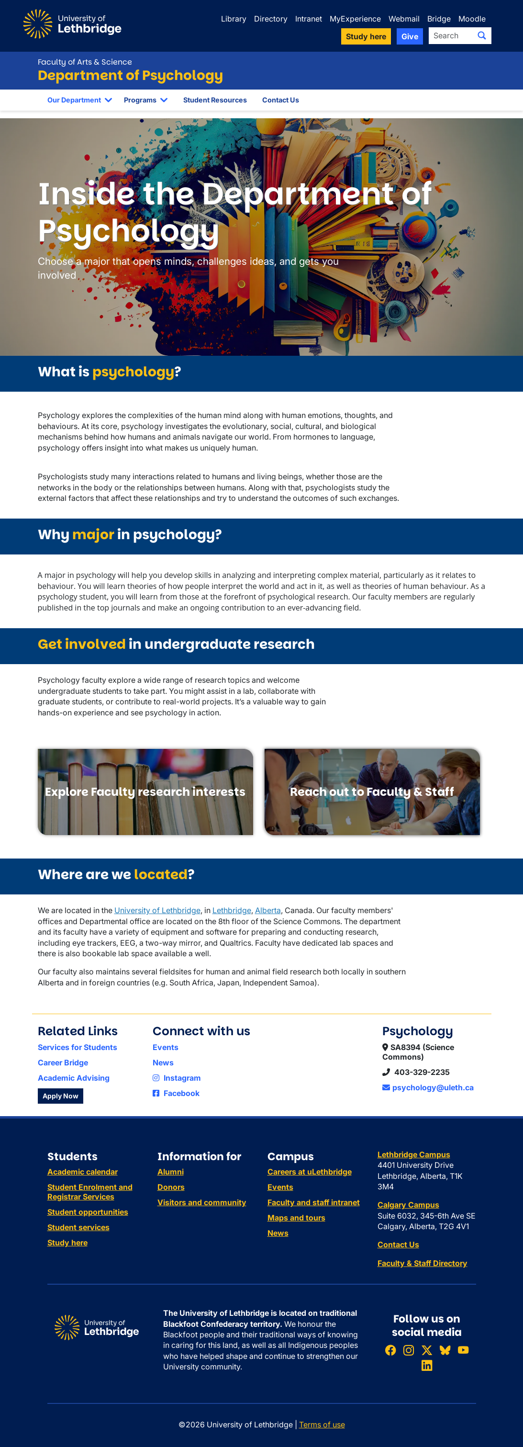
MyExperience (355, 18)
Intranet (308, 18)
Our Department (74, 100)
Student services (78, 1227)
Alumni (170, 1171)
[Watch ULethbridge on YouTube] (463, 1350)
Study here (67, 1242)
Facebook (176, 1093)
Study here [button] (366, 36)
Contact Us (280, 100)
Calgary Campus (408, 1205)
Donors (171, 1187)
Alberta (268, 910)
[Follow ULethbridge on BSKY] (445, 1350)
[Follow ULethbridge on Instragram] (408, 1350)
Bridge (439, 18)
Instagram (177, 1078)
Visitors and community (201, 1202)
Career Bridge (63, 1062)
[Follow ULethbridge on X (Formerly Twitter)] (426, 1350)
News (163, 1062)
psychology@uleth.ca (428, 1087)
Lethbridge (231, 910)
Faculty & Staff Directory (422, 1263)
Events (165, 1047)
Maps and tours (296, 1217)
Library (233, 18)
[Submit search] (481, 35)
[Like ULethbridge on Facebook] (390, 1350)
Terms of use (322, 1424)
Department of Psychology (130, 75)
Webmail (404, 18)
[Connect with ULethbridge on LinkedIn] (426, 1365)
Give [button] (409, 36)
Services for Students (77, 1047)
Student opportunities (87, 1212)
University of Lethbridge (157, 910)
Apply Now (60, 1096)
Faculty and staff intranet (313, 1202)
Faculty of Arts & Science (85, 62)
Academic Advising (74, 1078)
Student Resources (215, 100)
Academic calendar (82, 1171)
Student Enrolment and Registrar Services (90, 1191)
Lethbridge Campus (414, 1154)
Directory (271, 18)
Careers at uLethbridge (309, 1171)
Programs (140, 100)
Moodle (472, 18)
